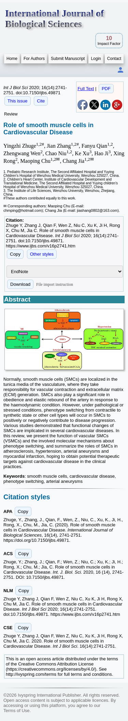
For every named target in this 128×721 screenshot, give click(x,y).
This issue (18, 100)
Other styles (42, 254)
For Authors (34, 58)
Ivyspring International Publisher (49, 695)
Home (11, 58)
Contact (114, 58)
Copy (15, 254)
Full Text (85, 88)
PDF (106, 88)
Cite (41, 100)
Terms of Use (16, 710)
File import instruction (54, 284)
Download (20, 284)
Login (96, 58)
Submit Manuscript (68, 58)
